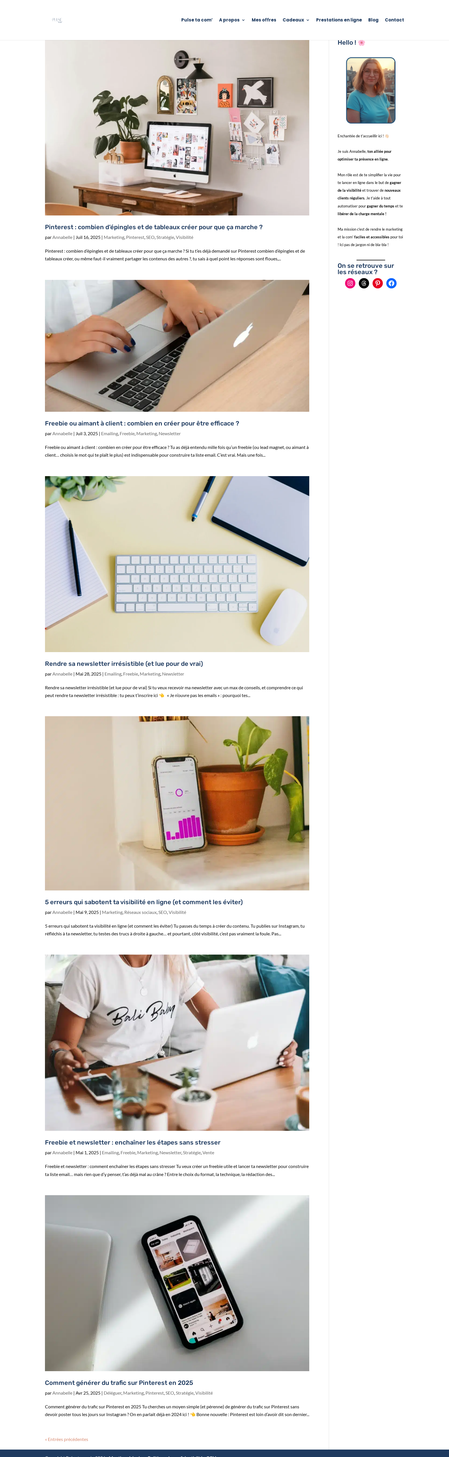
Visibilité (184, 237)
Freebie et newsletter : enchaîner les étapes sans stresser (132, 1142)
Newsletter (170, 433)
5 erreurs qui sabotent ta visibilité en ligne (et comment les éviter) (144, 902)
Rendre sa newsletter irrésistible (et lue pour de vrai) (124, 663)
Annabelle (62, 237)
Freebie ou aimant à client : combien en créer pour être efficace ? (142, 423)
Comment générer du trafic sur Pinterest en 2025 (119, 1382)
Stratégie (165, 237)
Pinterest (135, 237)
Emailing (109, 433)
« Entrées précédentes (66, 1439)
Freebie (127, 433)
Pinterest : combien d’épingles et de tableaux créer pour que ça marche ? (154, 227)
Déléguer (112, 1392)
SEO (150, 237)
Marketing (114, 237)
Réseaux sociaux (140, 912)
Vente (208, 1152)
